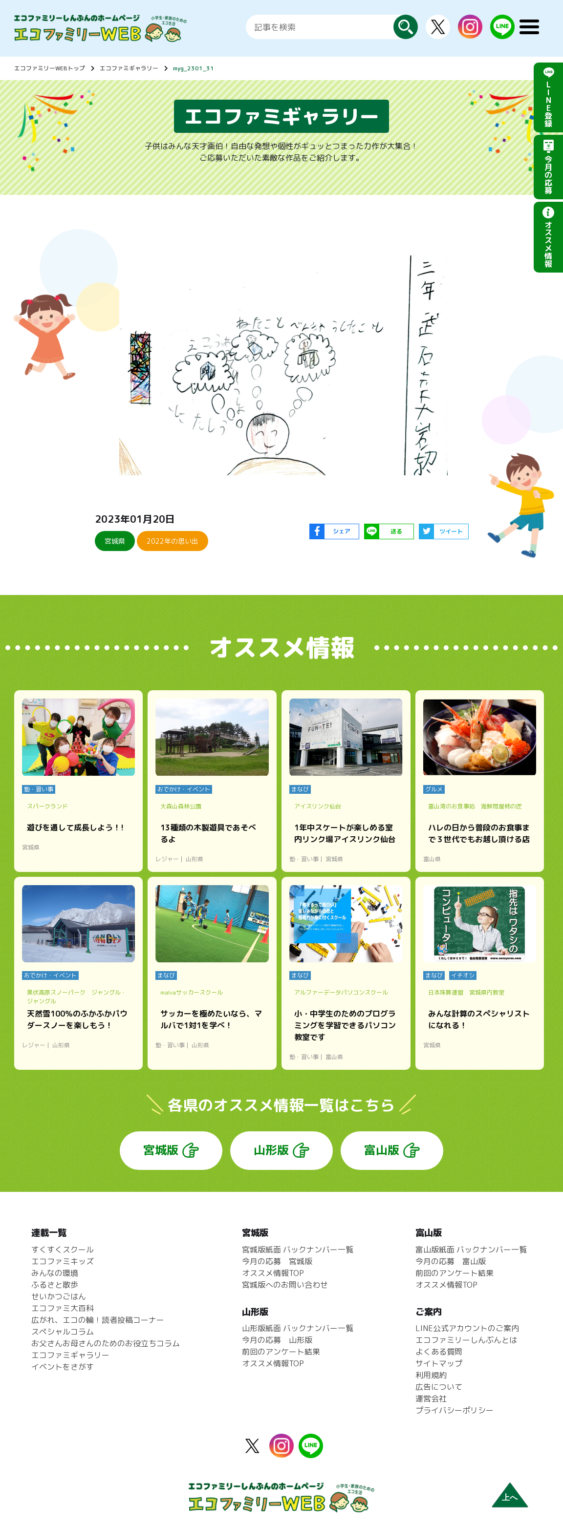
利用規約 (431, 1375)
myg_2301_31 (193, 68)
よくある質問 (438, 1351)
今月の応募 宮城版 (277, 1261)
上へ (510, 1497)
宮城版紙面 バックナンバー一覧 (297, 1249)
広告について (438, 1386)
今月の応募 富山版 (450, 1261)
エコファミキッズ (62, 1261)
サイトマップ (438, 1363)
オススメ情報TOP (273, 1273)
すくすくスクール (62, 1249)
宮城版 (160, 1150)
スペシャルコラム (62, 1331)
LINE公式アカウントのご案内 (467, 1328)
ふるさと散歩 (54, 1284)
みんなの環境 (54, 1273)
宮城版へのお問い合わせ (285, 1284)
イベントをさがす (62, 1366)
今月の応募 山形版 (277, 1340)
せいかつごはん (58, 1296)
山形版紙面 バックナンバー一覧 (297, 1328)
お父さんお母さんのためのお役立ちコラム (105, 1343)
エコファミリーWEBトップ (49, 68)
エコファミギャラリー (129, 68)
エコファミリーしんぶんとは (466, 1340)
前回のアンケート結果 (281, 1351)
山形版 (271, 1150)
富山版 (381, 1150)
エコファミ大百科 (62, 1308)
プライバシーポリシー (454, 1410)
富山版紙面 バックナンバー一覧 (471, 1249)
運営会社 (431, 1398)
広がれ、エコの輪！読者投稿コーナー (97, 1320)
